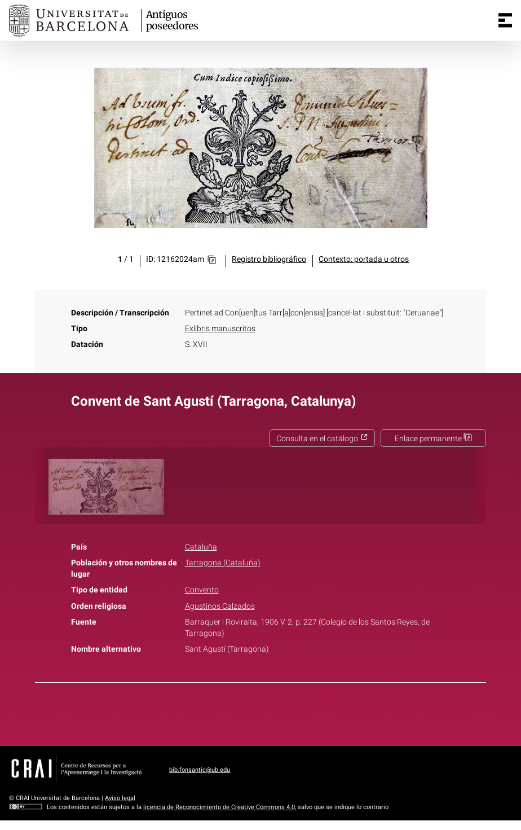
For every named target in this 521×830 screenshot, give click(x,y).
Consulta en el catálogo (322, 438)
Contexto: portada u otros (364, 259)
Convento (202, 590)
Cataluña (201, 547)
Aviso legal (120, 798)
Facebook (229, 712)
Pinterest (280, 712)
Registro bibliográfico (269, 259)
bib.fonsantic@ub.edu (199, 770)
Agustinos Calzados (220, 606)
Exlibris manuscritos (220, 328)
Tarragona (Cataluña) (222, 563)
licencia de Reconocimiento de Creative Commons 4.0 (219, 807)
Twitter (254, 712)
